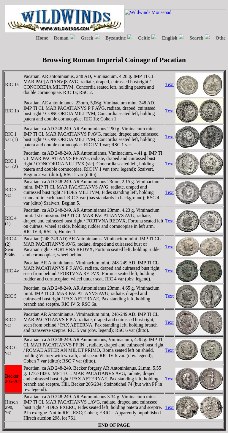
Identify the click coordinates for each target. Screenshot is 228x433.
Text (169, 84)
